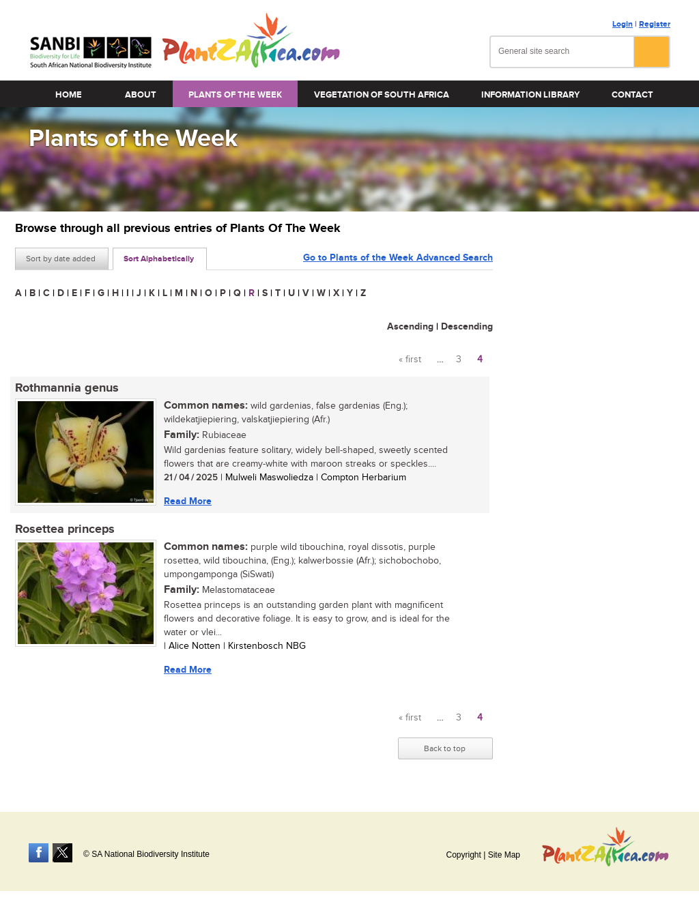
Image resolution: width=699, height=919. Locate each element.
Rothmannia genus (67, 388)
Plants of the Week (235, 94)
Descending (467, 326)
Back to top (445, 748)
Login (622, 24)
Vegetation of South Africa (381, 94)
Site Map (504, 855)
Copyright (463, 855)
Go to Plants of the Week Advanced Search (398, 257)
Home (68, 94)
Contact (632, 94)
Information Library (530, 94)
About (140, 94)
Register (654, 24)
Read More (188, 501)
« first (410, 359)
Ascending (410, 326)
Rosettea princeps (65, 529)
